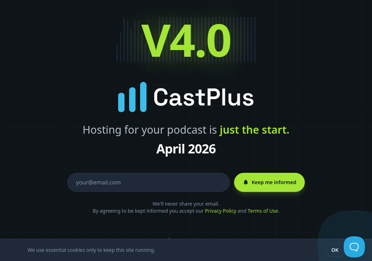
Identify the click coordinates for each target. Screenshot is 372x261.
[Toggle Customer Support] (354, 246)
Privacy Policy (220, 210)
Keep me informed (269, 182)
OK (334, 250)
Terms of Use (263, 210)
